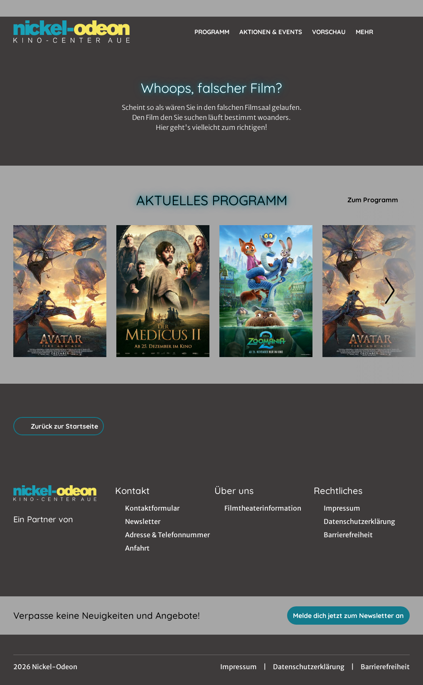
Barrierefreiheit (385, 667)
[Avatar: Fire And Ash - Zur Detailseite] (59, 291)
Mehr (369, 32)
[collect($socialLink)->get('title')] (15, 8)
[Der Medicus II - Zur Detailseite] (162, 291)
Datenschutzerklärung (308, 667)
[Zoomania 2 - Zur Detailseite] (265, 291)
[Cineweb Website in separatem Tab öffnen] (43, 530)
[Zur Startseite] (71, 31)
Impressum (238, 667)
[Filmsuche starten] (401, 31)
